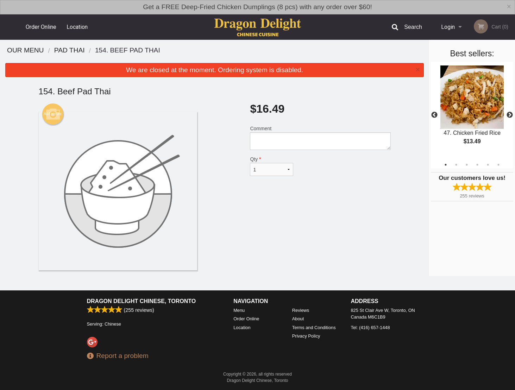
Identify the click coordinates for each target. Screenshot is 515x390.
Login (448, 27)
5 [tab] (487, 164)
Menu (239, 310)
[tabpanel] (472, 111)
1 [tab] (445, 164)
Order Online (41, 27)
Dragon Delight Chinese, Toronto (141, 301)
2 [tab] (456, 164)
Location (77, 27)
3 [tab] (466, 164)
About (298, 318)
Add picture (53, 114)
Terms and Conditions (314, 327)
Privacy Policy (306, 336)
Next (509, 115)
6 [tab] (498, 164)
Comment (320, 138)
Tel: (370, 327)
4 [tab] (477, 164)
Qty (271, 166)
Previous (434, 115)
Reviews (300, 310)
